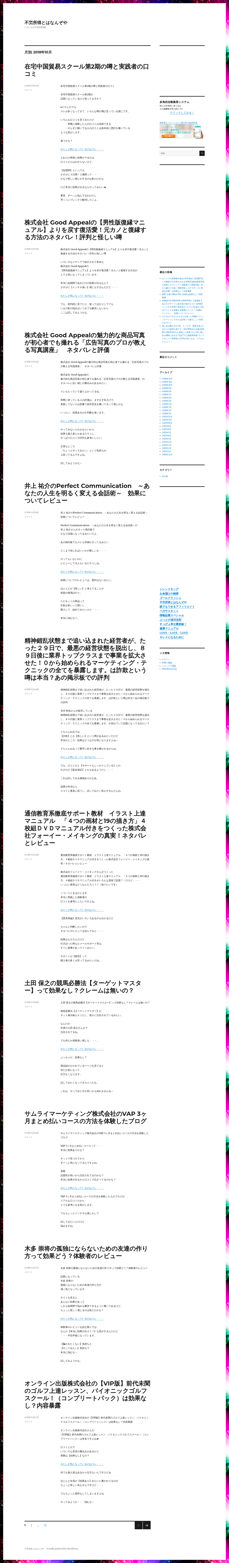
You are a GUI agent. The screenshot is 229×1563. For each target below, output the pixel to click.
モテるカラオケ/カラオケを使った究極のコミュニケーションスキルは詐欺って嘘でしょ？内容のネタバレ (183, 319)
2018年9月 (167, 388)
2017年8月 (166, 429)
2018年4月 (167, 404)
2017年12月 (167, 416)
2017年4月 (166, 442)
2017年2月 (166, 448)
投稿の (167, 662)
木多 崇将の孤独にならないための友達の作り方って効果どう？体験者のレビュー (86, 1252)
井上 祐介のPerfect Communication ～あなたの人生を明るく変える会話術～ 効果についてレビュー (87, 493)
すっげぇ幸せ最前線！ (173, 624)
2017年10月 (167, 423)
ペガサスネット (169, 611)
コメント (28, 90)
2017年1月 (166, 451)
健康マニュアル (169, 628)
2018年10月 (167, 385)
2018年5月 (166, 401)
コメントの (169, 665)
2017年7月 (166, 432)
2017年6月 (166, 435)
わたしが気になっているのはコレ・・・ (82, 149)
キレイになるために (172, 637)
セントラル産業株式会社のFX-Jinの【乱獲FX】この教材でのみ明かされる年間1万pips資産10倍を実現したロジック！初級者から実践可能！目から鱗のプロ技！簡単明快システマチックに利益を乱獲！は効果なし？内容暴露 (183, 284)
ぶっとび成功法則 (170, 619)
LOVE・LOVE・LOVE (174, 633)
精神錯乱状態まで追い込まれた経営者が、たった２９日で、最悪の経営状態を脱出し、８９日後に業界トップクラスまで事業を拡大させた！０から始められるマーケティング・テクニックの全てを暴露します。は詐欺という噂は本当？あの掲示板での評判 (85, 659)
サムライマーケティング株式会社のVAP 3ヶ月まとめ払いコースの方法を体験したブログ (85, 1117)
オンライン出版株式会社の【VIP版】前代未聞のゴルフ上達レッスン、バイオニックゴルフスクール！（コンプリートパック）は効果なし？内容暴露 (87, 1394)
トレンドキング (169, 589)
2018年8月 (167, 391)
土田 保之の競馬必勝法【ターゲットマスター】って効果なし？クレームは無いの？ (82, 986)
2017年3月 (166, 445)
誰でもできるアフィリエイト (177, 606)
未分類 (165, 476)
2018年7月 (166, 394)
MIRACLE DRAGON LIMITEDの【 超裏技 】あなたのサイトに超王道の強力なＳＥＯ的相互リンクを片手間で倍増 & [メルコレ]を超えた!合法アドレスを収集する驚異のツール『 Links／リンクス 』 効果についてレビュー (183, 307)
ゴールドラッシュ (170, 598)
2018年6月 (167, 397)
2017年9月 (166, 426)
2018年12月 (167, 378)
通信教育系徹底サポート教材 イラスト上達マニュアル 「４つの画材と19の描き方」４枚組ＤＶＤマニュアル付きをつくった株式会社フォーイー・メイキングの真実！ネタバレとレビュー (85, 828)
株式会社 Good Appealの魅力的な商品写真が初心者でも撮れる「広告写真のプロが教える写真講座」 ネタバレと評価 (85, 342)
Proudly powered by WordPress (62, 1548)
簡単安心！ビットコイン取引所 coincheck (178, 122)
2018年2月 (167, 410)
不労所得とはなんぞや (45, 22)
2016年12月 (167, 454)
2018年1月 (166, 413)
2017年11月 (167, 420)
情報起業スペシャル (172, 615)
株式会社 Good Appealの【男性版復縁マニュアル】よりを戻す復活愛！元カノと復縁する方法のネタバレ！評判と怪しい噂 (85, 230)
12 (45, 1525)
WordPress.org (169, 669)
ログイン (166, 659)
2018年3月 (167, 407)
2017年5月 (166, 439)
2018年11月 (167, 382)
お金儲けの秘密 (169, 593)
